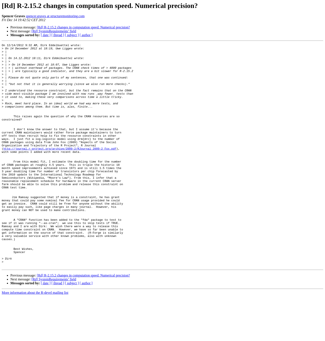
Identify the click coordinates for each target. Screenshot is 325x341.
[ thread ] (57, 35)
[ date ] (46, 35)
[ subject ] (72, 35)
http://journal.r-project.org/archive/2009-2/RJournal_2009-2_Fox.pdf (59, 170)
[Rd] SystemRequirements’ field (54, 31)
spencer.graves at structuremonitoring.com (55, 16)
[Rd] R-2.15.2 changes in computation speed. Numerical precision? (83, 27)
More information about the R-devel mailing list (35, 337)
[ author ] (86, 35)
